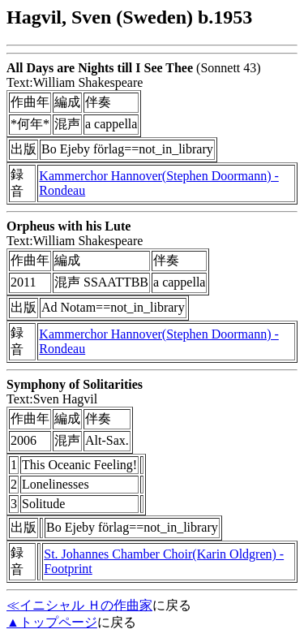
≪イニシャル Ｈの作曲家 (79, 605)
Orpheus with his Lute (68, 226)
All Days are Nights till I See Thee (99, 68)
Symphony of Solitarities (74, 384)
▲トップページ (51, 622)
